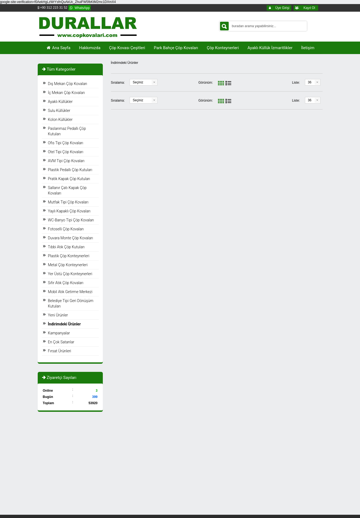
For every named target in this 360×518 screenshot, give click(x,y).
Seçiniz (138, 82)
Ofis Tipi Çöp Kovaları (65, 143)
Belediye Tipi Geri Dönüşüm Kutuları (71, 303)
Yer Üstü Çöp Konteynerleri (70, 274)
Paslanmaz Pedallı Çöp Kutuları (67, 131)
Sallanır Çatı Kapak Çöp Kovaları (67, 190)
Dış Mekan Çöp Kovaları (67, 83)
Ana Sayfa (58, 48)
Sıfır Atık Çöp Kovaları (66, 283)
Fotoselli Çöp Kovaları (66, 229)
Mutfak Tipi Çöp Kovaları (68, 202)
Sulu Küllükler (59, 110)
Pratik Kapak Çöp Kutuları (69, 179)
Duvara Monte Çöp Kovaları (70, 238)
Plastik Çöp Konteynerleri (69, 256)
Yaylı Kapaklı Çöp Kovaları (69, 211)
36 (309, 82)
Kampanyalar (59, 333)
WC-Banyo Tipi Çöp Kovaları (71, 220)
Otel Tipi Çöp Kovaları (65, 152)
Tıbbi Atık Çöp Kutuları (66, 247)
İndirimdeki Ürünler (64, 324)
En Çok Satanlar (61, 342)
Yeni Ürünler (58, 315)
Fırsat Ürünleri (59, 351)
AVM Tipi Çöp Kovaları (66, 161)
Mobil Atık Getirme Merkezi (70, 292)
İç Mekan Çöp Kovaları (66, 92)
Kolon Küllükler (60, 119)
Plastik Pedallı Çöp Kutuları (70, 170)
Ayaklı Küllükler (60, 101)
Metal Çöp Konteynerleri (68, 265)
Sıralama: (118, 82)
